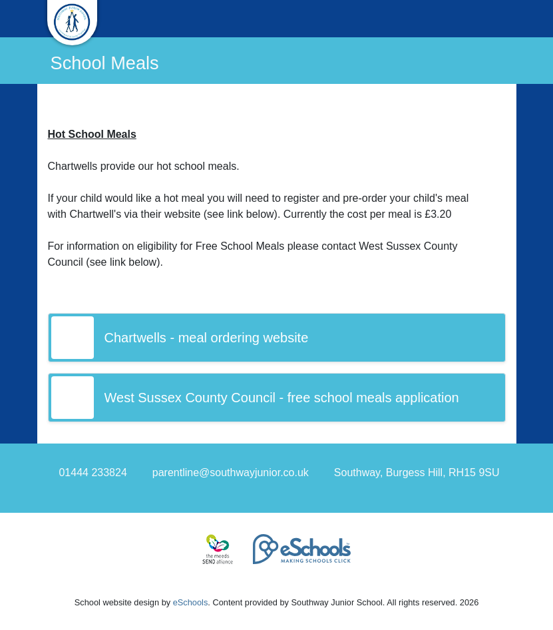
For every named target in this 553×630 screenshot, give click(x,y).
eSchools (190, 602)
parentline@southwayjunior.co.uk (230, 472)
